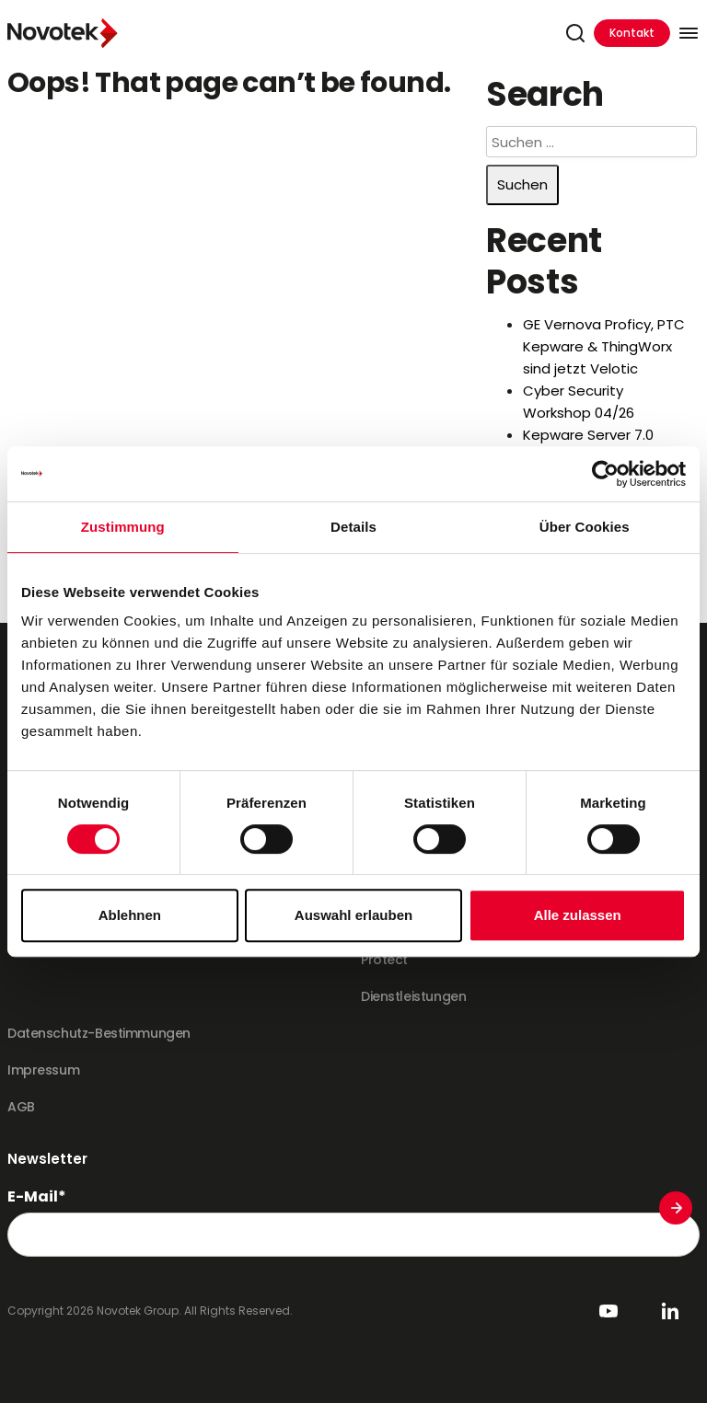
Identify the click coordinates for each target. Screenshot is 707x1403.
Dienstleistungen (413, 996)
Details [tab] (353, 527)
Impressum (43, 1070)
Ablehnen (130, 915)
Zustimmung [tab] (123, 527)
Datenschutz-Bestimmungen (99, 1033)
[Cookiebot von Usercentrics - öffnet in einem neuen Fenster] (605, 474)
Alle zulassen (577, 915)
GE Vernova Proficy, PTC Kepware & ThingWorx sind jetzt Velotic (604, 346)
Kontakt (632, 32)
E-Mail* (36, 1197)
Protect (384, 959)
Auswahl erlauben (353, 915)
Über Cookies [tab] (584, 527)
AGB (21, 1107)
